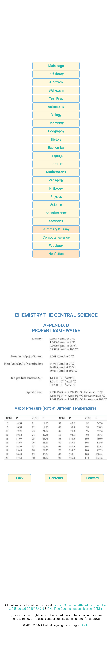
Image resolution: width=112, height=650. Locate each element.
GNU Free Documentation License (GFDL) (74, 608)
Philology (56, 188)
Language (56, 156)
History (56, 139)
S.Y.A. (84, 625)
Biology (56, 115)
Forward (92, 478)
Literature (56, 164)
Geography (56, 131)
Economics (56, 148)
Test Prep (56, 98)
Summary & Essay (56, 229)
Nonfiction (56, 254)
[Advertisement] (56, 32)
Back (19, 478)
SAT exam (56, 90)
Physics (56, 197)
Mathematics (56, 172)
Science (56, 205)
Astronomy (56, 107)
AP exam (56, 82)
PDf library (56, 74)
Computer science (56, 237)
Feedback (56, 246)
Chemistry (56, 123)
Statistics (56, 221)
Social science (56, 213)
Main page (56, 66)
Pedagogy (56, 180)
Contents (56, 478)
